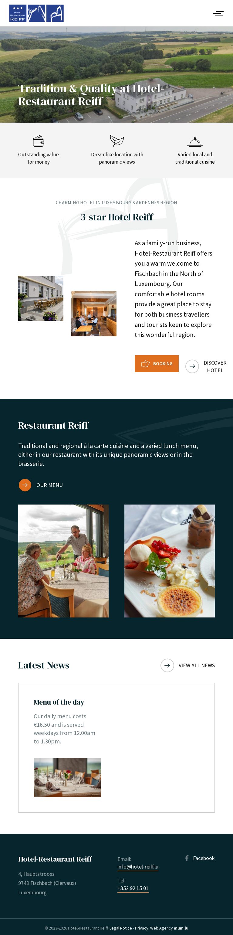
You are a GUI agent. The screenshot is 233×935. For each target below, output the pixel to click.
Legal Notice (121, 925)
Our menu (49, 479)
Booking (163, 363)
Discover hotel (220, 363)
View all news (197, 660)
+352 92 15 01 (133, 884)
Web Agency (161, 925)
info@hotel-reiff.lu (137, 863)
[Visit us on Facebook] (199, 855)
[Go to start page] (36, 13)
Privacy (141, 925)
